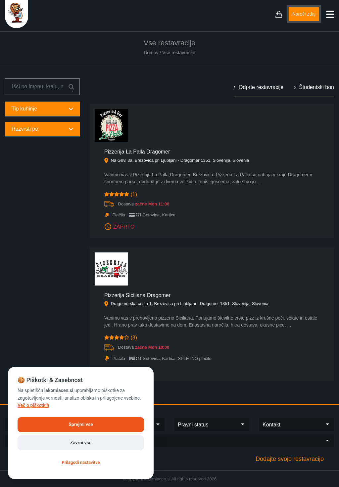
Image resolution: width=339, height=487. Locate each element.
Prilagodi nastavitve (81, 462)
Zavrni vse (81, 442)
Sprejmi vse (81, 424)
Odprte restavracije (258, 87)
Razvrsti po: (42, 129)
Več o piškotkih (33, 405)
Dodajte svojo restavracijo (290, 459)
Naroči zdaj (303, 14)
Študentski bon (314, 87)
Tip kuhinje (42, 108)
